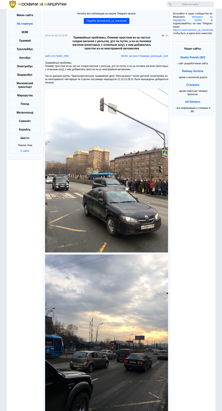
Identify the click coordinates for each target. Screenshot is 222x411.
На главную (25, 23)
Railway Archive (192, 71)
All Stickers (192, 101)
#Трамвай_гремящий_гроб (153, 56)
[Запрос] (190, 4)
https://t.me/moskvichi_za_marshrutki (193, 30)
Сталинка (192, 84)
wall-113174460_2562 (57, 56)
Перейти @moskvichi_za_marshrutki (107, 20)
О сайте (24, 151)
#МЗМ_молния (129, 56)
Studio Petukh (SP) (192, 57)
